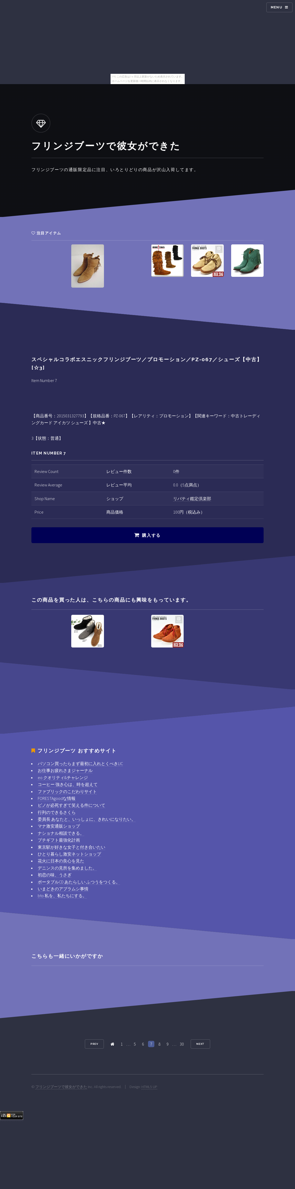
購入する (151, 535)
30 (182, 1044)
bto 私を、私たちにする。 (62, 895)
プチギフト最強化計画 (59, 840)
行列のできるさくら (57, 812)
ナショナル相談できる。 (61, 833)
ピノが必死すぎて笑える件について (71, 805)
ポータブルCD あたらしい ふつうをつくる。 (79, 881)
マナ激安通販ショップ (59, 826)
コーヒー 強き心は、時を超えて (68, 784)
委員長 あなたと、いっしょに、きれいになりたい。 (87, 819)
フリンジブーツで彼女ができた (61, 1086)
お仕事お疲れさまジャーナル (65, 770)
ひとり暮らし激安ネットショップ (69, 854)
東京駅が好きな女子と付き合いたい (71, 847)
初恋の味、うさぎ (55, 874)
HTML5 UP (149, 1086)
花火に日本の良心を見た (61, 860)
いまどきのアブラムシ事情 (63, 888)
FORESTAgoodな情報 (56, 798)
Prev (94, 1043)
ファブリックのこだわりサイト (67, 791)
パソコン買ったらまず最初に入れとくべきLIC (80, 763)
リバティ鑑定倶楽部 (192, 498)
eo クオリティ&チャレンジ (63, 777)
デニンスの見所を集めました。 (67, 868)
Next (200, 1043)
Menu (276, 7)
